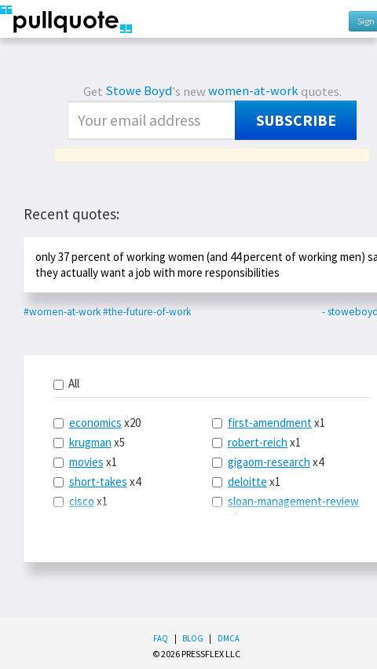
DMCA (229, 638)
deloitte (247, 481)
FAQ (160, 638)
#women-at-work (62, 311)
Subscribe (296, 120)
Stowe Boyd (138, 91)
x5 (89, 442)
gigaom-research (269, 461)
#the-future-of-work (147, 311)
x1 (85, 461)
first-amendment (270, 422)
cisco (81, 501)
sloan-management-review (293, 501)
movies (86, 461)
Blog (192, 638)
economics (95, 422)
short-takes (98, 481)
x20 (97, 422)
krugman (90, 442)
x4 (97, 481)
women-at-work (253, 91)
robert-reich (257, 442)
